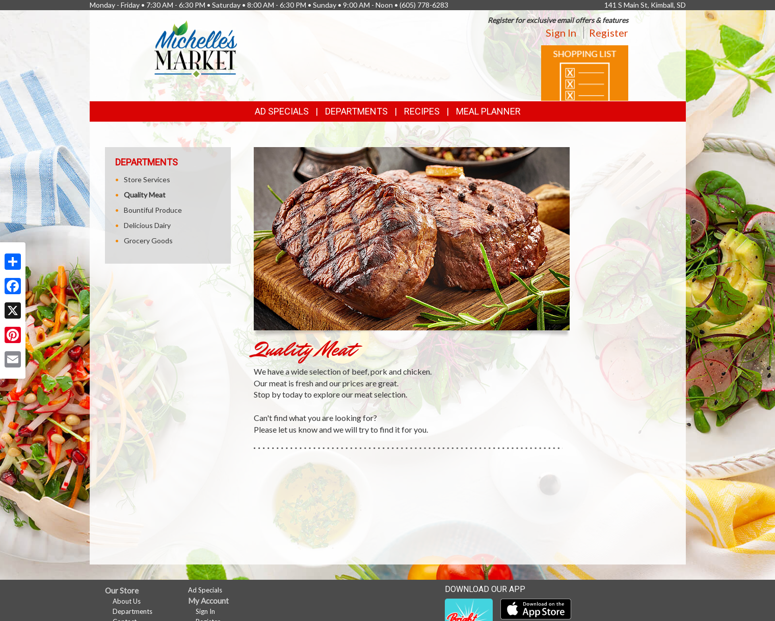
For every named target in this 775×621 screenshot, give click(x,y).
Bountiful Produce (153, 210)
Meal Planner (488, 111)
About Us (127, 601)
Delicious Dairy (147, 225)
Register (608, 32)
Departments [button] (356, 111)
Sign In (561, 32)
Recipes (422, 111)
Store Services (147, 179)
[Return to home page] (195, 48)
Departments (132, 611)
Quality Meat (145, 194)
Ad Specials (282, 111)
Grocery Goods (148, 240)
